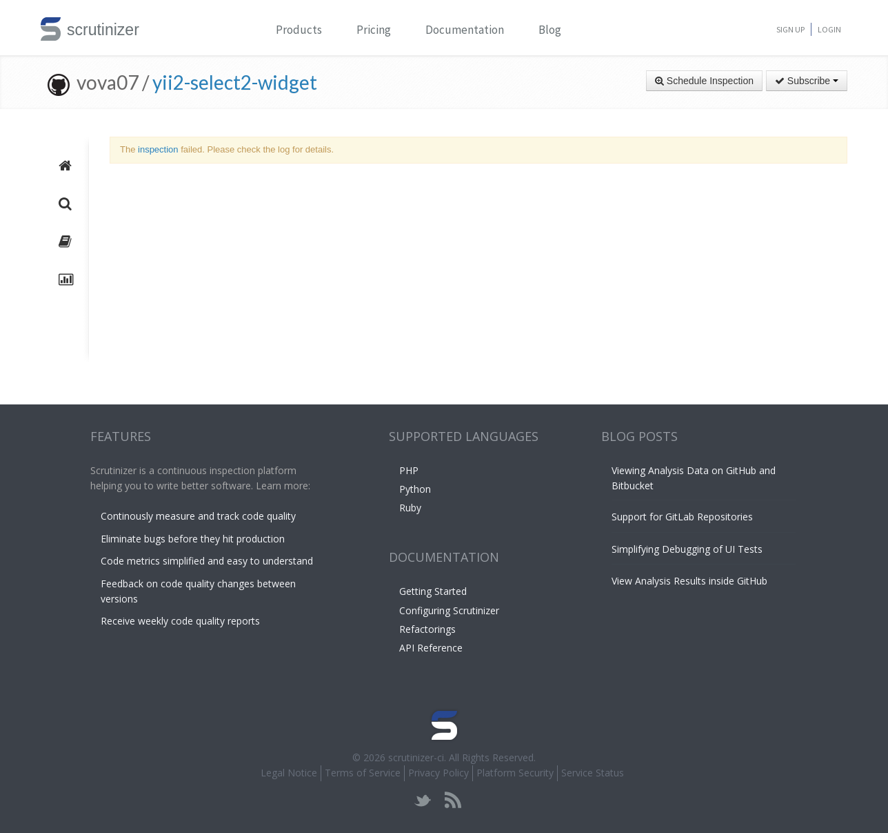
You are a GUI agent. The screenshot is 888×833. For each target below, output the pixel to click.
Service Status (592, 772)
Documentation (464, 29)
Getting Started (433, 591)
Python (415, 489)
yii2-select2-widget (234, 82)
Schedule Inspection (704, 80)
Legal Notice (289, 772)
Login (829, 29)
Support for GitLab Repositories (682, 516)
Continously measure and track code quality (198, 515)
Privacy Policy (438, 772)
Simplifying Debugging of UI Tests (687, 549)
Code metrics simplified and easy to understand (207, 560)
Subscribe (806, 80)
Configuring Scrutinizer (449, 610)
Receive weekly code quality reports (180, 620)
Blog (549, 29)
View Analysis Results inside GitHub (689, 580)
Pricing (373, 29)
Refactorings (427, 629)
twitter (423, 800)
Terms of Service (363, 772)
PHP (408, 470)
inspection (158, 149)
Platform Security (515, 772)
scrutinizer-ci (416, 757)
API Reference (431, 647)
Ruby (410, 507)
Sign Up (790, 29)
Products (299, 29)
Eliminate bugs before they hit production (193, 538)
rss (452, 800)
